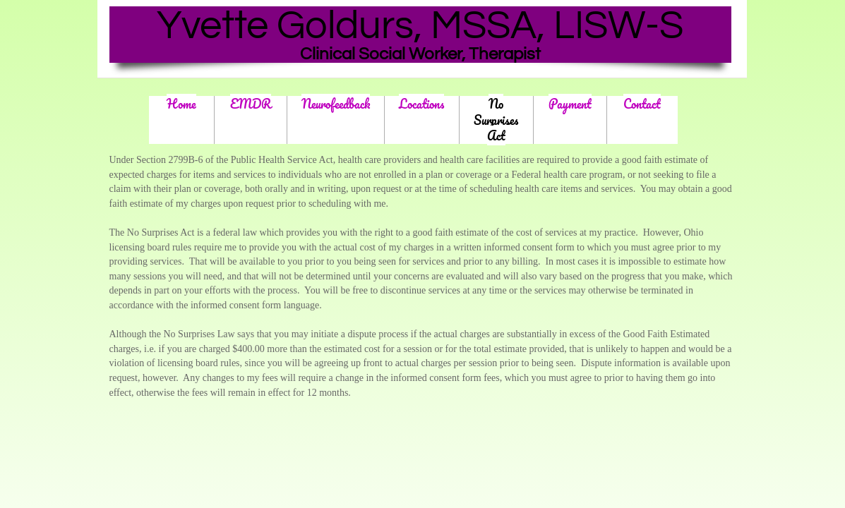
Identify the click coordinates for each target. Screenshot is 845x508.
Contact (642, 104)
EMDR (250, 104)
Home (181, 104)
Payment (570, 104)
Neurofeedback (335, 104)
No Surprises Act (496, 119)
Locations (421, 104)
